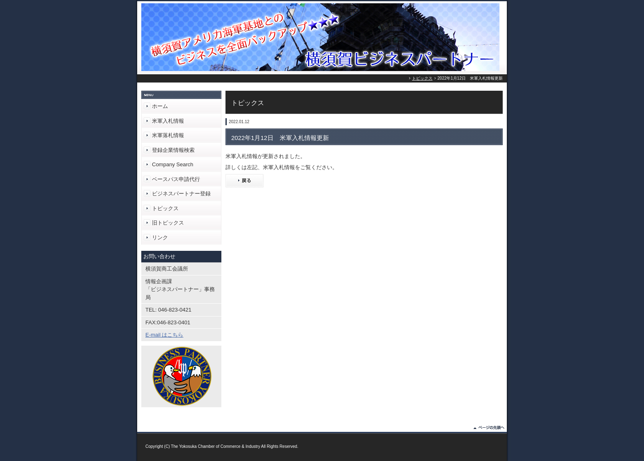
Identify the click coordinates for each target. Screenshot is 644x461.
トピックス (422, 78)
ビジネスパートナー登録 (181, 193)
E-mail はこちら (164, 335)
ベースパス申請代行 (176, 179)
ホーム (160, 106)
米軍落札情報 (168, 135)
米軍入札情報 (168, 121)
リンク (160, 237)
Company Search (172, 164)
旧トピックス (168, 223)
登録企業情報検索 (173, 150)
